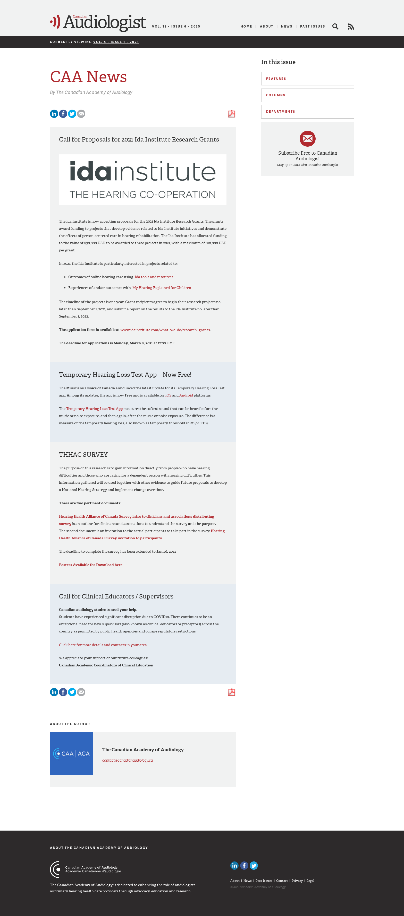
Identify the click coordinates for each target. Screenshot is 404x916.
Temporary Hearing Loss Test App (94, 408)
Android (186, 395)
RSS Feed (351, 26)
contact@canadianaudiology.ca (127, 760)
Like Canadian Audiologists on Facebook (244, 865)
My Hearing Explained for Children (161, 287)
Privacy (297, 881)
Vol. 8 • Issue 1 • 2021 (116, 42)
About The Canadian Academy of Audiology (99, 847)
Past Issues (312, 26)
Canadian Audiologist (98, 23)
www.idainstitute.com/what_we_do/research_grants (165, 329)
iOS (168, 395)
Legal (310, 881)
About (267, 26)
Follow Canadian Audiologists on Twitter (254, 865)
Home (246, 26)
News (287, 26)
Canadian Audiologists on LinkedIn (234, 865)
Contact (282, 881)
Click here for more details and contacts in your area (103, 644)
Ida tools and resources (154, 277)
